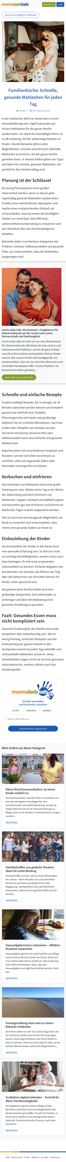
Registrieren (48, 4)
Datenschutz (17, 1157)
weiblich (47, 710)
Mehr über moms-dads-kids (19, 377)
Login (60, 4)
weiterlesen (11, 822)
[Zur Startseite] (15, 4)
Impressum (55, 1157)
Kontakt (44, 1157)
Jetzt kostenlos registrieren (33, 728)
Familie (21, 110)
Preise (27, 1157)
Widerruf (35, 1157)
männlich (31, 710)
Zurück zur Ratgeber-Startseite (20, 14)
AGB (8, 1157)
